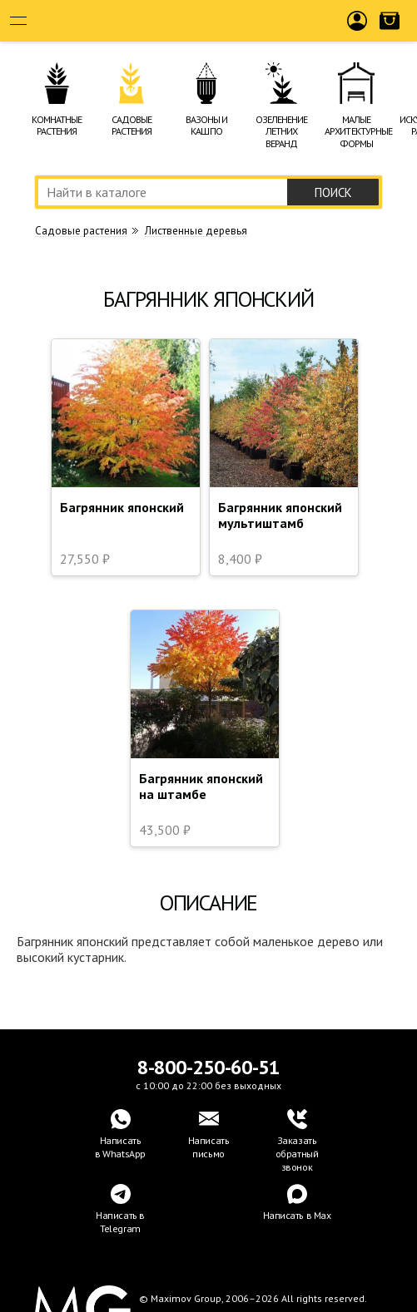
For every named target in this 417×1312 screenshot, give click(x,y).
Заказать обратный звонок (297, 1153)
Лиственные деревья (196, 231)
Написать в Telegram (120, 1222)
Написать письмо (209, 1147)
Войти (357, 34)
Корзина (389, 34)
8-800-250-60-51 (208, 1067)
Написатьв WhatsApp (120, 1147)
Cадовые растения (81, 231)
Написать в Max (297, 1215)
